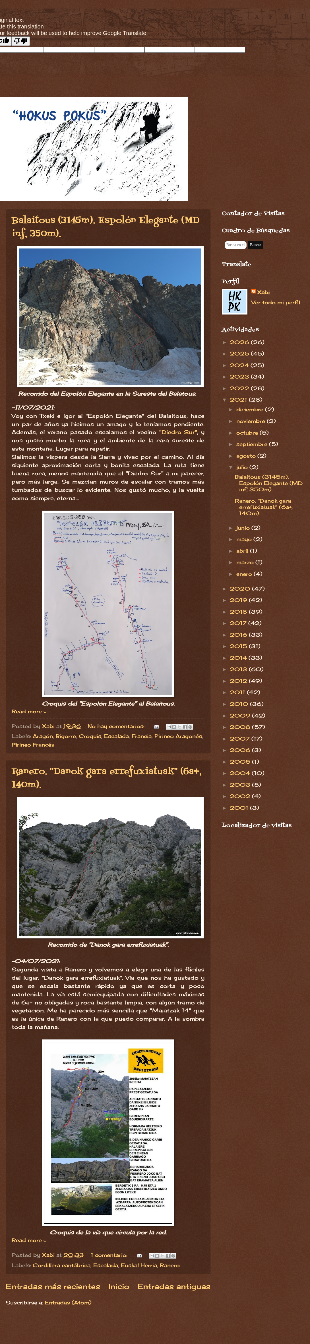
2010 (240, 704)
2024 (240, 365)
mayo (244, 539)
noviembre (251, 421)
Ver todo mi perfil (275, 302)
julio (242, 467)
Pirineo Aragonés (178, 736)
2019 (239, 600)
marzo (245, 562)
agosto (246, 456)
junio (243, 528)
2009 (241, 715)
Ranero (170, 1265)
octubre (248, 432)
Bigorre (66, 736)
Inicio (118, 1286)
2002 (241, 796)
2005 (241, 762)
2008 (241, 727)
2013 (239, 669)
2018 (239, 612)
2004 (241, 773)
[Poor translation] (21, 41)
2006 (241, 750)
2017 (239, 623)
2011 (238, 692)
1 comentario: (110, 1255)
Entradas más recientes (53, 1286)
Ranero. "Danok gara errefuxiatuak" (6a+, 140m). (264, 507)
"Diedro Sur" (178, 432)
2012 (239, 681)
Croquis (90, 736)
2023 (240, 376)
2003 (241, 785)
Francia (142, 736)
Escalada (116, 736)
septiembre (252, 444)
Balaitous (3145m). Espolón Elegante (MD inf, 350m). (269, 483)
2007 (240, 738)
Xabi (263, 292)
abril (243, 551)
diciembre (250, 409)
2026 (240, 342)
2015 (239, 646)
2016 (239, 635)
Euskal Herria (139, 1265)
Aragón (43, 736)
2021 (239, 399)
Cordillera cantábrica (61, 1265)
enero (245, 574)
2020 (241, 588)
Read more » (29, 711)
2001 (240, 808)
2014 (239, 658)
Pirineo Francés (33, 744)
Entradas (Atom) (68, 1302)
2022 (240, 388)
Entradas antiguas (173, 1286)
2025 (240, 353)
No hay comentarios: (117, 726)
